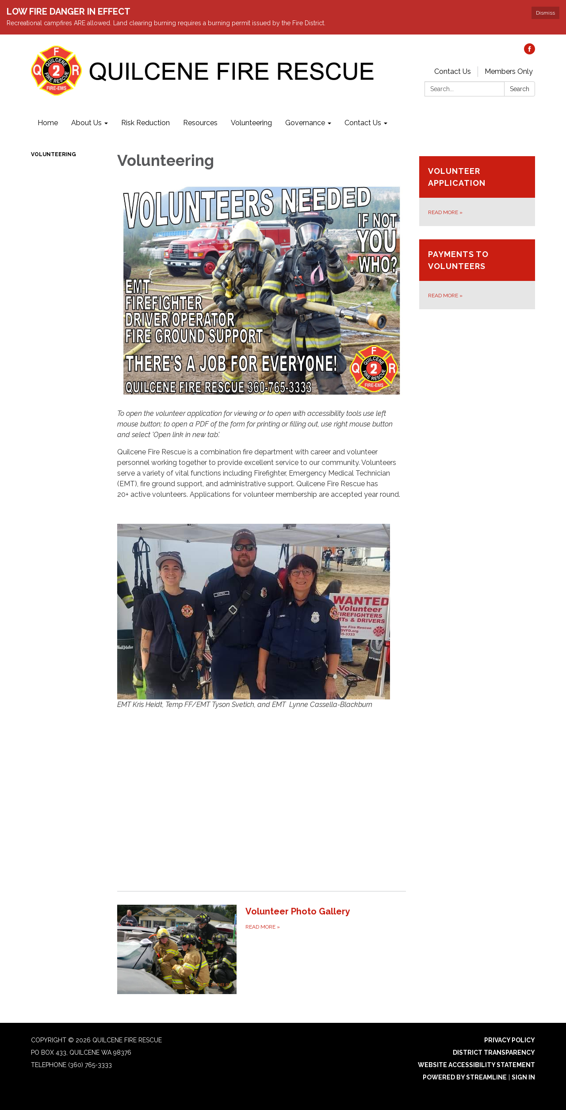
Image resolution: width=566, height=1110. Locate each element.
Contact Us (452, 71)
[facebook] (529, 52)
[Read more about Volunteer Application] (477, 191)
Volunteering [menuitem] (251, 123)
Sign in (523, 1077)
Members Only (509, 71)
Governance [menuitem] (305, 123)
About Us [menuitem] (86, 123)
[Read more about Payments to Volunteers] (477, 274)
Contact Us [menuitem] (362, 123)
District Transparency (494, 1052)
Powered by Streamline (465, 1077)
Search (519, 88)
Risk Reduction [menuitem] (145, 123)
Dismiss (545, 13)
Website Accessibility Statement (476, 1064)
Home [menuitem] (48, 123)
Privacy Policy (509, 1040)
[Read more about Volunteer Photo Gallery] (261, 949)
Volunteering (53, 154)
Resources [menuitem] (200, 123)
